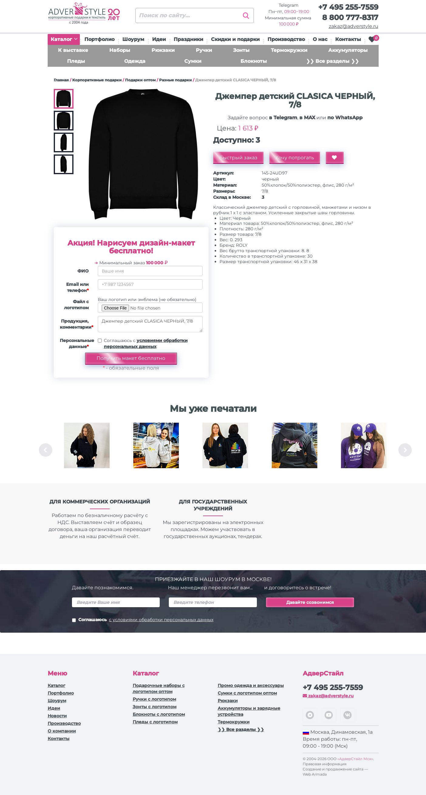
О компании (62, 731)
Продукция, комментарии (76, 324)
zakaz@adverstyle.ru (353, 26)
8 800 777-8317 (350, 17)
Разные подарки (175, 80)
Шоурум (133, 39)
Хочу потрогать (294, 158)
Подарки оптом (140, 80)
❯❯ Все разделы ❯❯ (332, 61)
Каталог (64, 39)
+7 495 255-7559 (348, 7)
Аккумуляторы (348, 50)
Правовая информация (324, 764)
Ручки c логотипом (154, 699)
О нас (320, 39)
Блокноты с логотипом (159, 714)
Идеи (159, 39)
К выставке (73, 50)
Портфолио (99, 39)
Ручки (204, 50)
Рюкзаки (163, 50)
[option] (86, 450)
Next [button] (405, 450)
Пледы (76, 61)
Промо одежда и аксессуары (251, 685)
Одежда (134, 61)
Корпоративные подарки (97, 80)
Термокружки (289, 50)
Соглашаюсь (142, 620)
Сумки (192, 61)
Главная (61, 80)
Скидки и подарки (235, 39)
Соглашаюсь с (146, 343)
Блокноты (253, 61)
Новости (57, 716)
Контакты (348, 39)
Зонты (241, 50)
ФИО (83, 271)
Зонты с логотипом (154, 706)
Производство (286, 39)
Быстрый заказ (238, 158)
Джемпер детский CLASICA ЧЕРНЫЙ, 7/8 (150, 324)
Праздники (188, 39)
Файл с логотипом (76, 304)
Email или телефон (77, 287)
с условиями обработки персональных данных (161, 619)
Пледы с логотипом (155, 722)
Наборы (119, 50)
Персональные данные (76, 343)
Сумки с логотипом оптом (247, 693)
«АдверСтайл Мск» (355, 758)
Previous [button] (45, 450)
